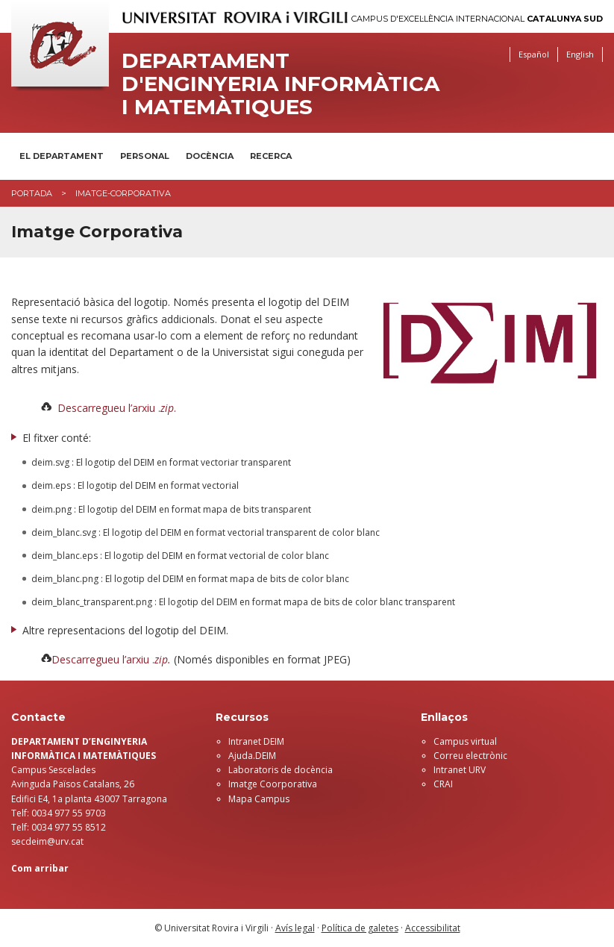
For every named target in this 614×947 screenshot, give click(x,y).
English (580, 54)
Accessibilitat (432, 928)
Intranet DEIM (256, 741)
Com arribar (40, 868)
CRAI (443, 784)
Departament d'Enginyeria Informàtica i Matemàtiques (280, 83)
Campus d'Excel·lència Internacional (477, 19)
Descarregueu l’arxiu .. (116, 408)
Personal (144, 156)
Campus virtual (465, 741)
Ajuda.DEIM (252, 755)
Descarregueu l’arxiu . (102, 659)
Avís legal (295, 928)
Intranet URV (459, 769)
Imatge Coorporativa (272, 784)
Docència (210, 156)
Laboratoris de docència (280, 769)
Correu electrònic (470, 755)
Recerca (271, 156)
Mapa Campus (258, 799)
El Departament (61, 156)
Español (534, 54)
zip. (162, 659)
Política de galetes (360, 928)
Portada (31, 193)
